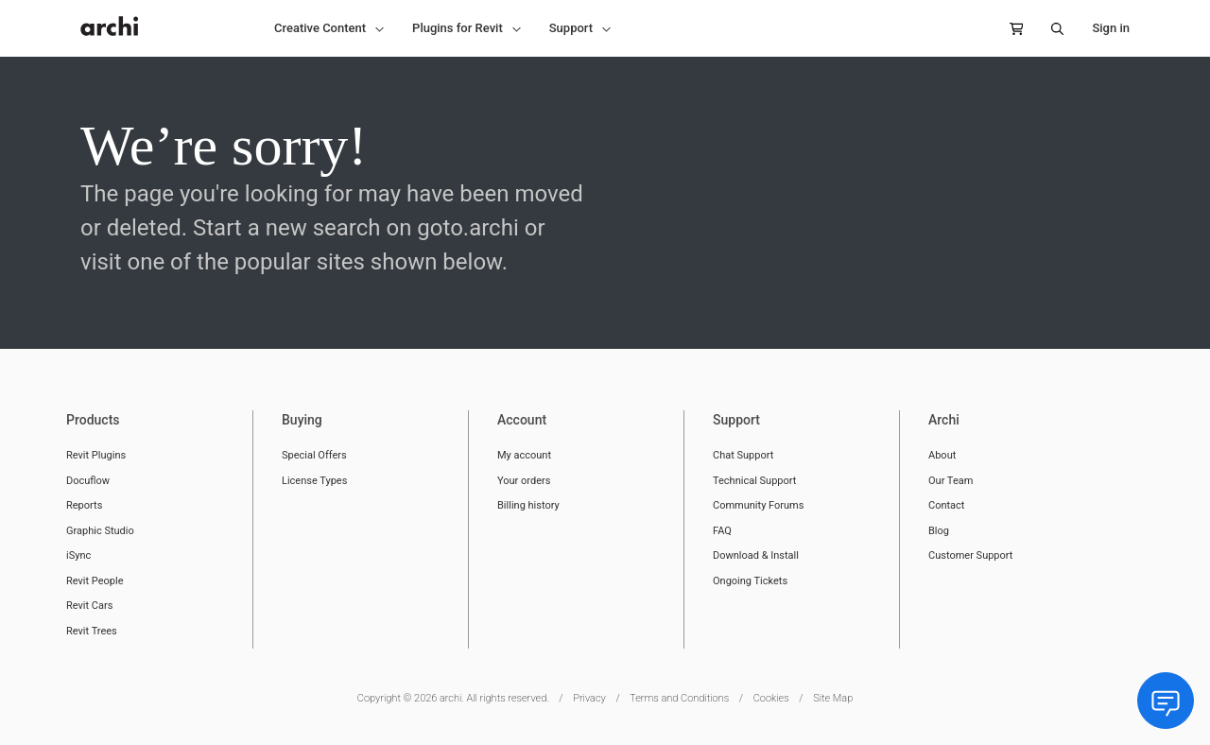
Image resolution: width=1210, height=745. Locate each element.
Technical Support (754, 481)
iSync (78, 555)
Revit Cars (89, 605)
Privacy (589, 698)
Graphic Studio (100, 531)
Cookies (771, 698)
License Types (314, 481)
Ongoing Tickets (750, 581)
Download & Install (756, 555)
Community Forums (758, 505)
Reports (84, 505)
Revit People (95, 581)
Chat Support (743, 455)
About (942, 455)
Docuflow (88, 481)
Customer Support (970, 555)
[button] (329, 28)
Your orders (523, 481)
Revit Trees (91, 631)
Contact (946, 505)
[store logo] (109, 16)
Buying (302, 419)
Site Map (833, 698)
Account (521, 419)
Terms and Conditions (679, 698)
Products (93, 419)
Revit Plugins (96, 455)
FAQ (722, 531)
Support (736, 419)
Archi (943, 419)
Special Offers (314, 455)
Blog (938, 531)
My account (524, 455)
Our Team (950, 481)
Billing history (528, 505)
